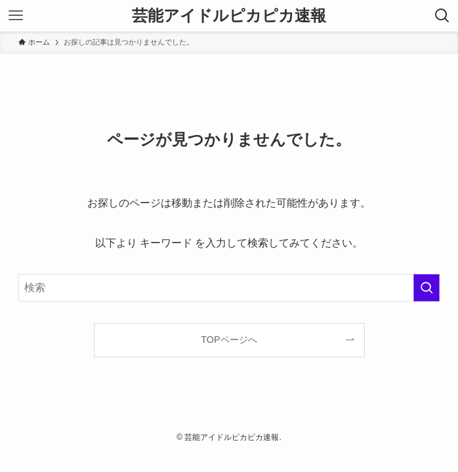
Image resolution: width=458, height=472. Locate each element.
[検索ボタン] (442, 15)
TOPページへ (229, 339)
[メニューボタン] (15, 15)
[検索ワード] (229, 288)
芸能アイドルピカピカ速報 (229, 16)
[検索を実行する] (426, 288)
